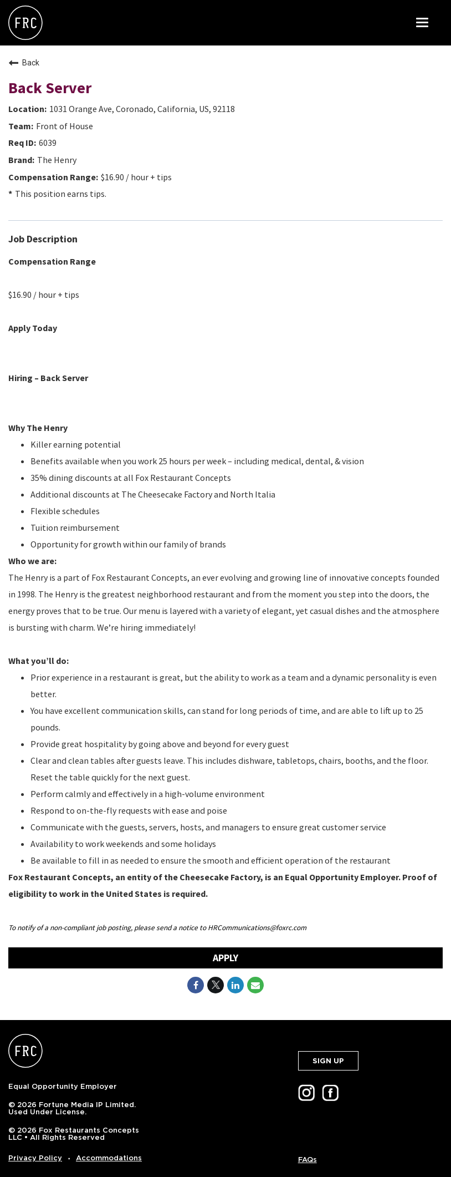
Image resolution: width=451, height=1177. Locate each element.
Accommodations (109, 1157)
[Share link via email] (255, 985)
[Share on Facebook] (196, 985)
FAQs (307, 1159)
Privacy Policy (35, 1157)
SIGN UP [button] (328, 1061)
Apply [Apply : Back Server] (225, 957)
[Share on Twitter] (216, 985)
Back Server (49, 88)
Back (23, 63)
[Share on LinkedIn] (235, 985)
